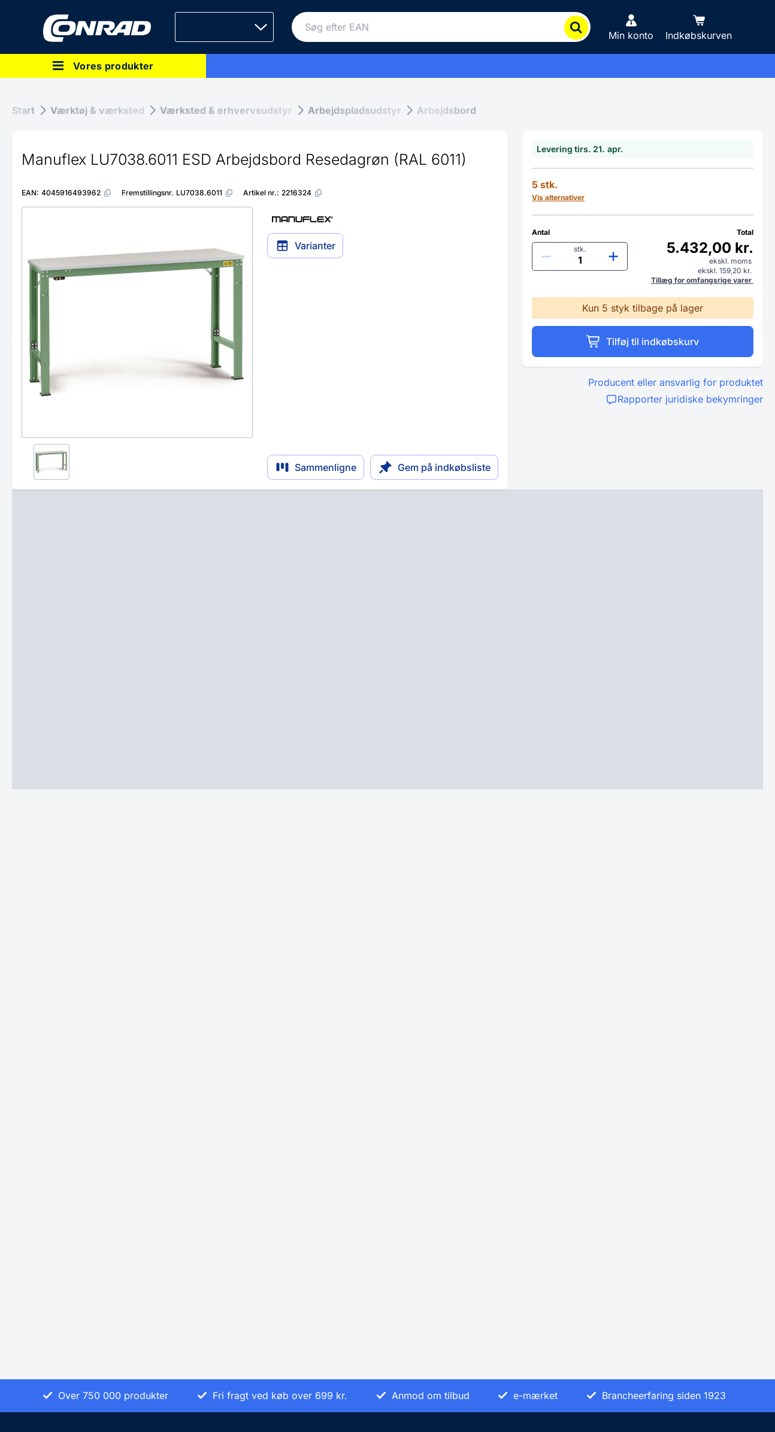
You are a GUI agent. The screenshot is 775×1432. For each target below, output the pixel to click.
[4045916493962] (76, 192)
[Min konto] (631, 27)
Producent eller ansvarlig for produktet (675, 382)
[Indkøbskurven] (698, 27)
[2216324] (302, 192)
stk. (580, 248)
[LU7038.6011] (205, 192)
